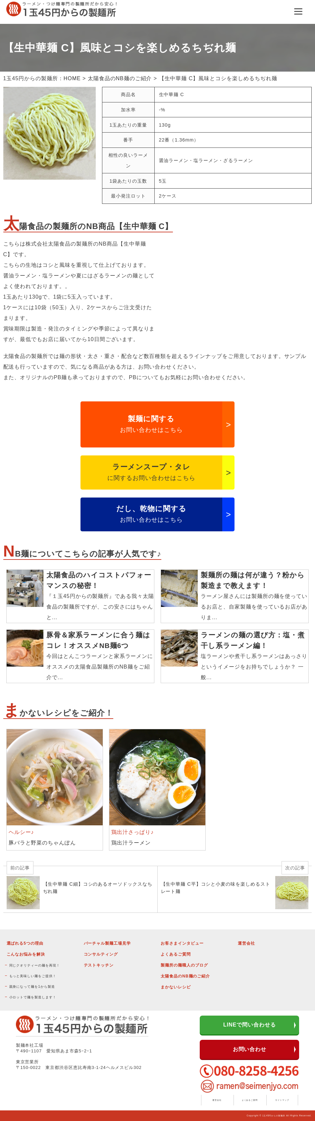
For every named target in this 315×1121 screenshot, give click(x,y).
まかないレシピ (176, 987)
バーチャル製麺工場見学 (107, 943)
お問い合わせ (250, 1049)
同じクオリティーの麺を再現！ (34, 965)
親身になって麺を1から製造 (32, 986)
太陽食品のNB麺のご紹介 (120, 78)
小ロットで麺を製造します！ (32, 997)
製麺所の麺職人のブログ (184, 965)
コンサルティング (101, 954)
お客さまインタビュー (182, 943)
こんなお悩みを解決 (26, 954)
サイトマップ (282, 1100)
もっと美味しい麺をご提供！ (32, 976)
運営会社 (246, 943)
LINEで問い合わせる (249, 1025)
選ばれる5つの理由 (25, 943)
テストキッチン (99, 965)
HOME (72, 78)
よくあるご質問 (176, 954)
